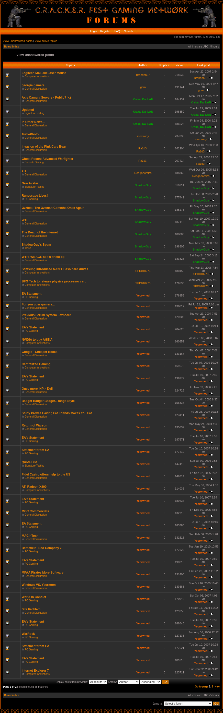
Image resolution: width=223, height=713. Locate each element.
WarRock (28, 634)
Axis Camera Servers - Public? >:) (46, 97)
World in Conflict (34, 597)
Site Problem (31, 609)
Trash (28, 248)
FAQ (117, 31)
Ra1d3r (143, 148)
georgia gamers (33, 85)
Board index (11, 46)
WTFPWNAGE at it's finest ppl (43, 257)
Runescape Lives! (35, 195)
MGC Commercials (35, 511)
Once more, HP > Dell (37, 388)
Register (104, 31)
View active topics (46, 40)
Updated (28, 110)
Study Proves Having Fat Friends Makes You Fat (57, 413)
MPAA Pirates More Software (42, 572)
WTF (25, 220)
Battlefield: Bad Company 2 (42, 548)
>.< (24, 171)
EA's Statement (33, 327)
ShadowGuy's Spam (36, 244)
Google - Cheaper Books (40, 352)
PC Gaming (31, 199)
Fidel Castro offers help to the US (46, 474)
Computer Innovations (37, 76)
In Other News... (33, 122)
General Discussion (36, 88)
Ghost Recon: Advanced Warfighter (47, 159)
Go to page (201, 686)
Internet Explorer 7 (35, 670)
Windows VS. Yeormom (39, 585)
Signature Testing (34, 113)
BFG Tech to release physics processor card (54, 281)
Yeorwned (143, 295)
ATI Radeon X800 (34, 487)
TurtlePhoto (30, 134)
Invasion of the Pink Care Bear (44, 146)
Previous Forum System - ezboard (46, 315)
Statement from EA (35, 450)
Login (93, 31)
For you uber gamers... (38, 304)
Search (128, 31)
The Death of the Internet (40, 232)
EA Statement (32, 293)
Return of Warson (34, 425)
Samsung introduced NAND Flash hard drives (55, 269)
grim (143, 87)
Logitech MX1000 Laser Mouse (44, 73)
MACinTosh (30, 536)
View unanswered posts (17, 40)
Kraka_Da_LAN (143, 99)
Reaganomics (142, 172)
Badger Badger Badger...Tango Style (48, 401)
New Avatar (30, 183)
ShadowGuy (143, 185)
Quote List (29, 462)
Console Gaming (34, 162)
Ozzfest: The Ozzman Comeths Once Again (53, 208)
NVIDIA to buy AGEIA (37, 339)
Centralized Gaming (36, 364)
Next (217, 686)
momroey (143, 136)
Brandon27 (143, 74)
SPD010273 (142, 270)
